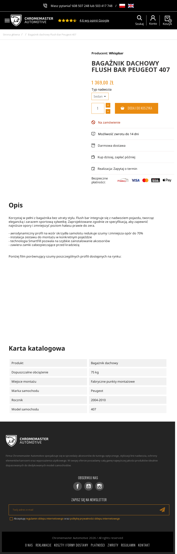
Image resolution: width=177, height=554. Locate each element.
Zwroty (113, 545)
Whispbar (116, 53)
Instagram (99, 486)
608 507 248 (80, 6)
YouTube (88, 486)
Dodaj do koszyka (134, 108)
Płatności (98, 545)
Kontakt (144, 545)
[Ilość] (97, 108)
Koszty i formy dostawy (71, 545)
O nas (29, 545)
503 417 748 (103, 6)
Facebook (77, 486)
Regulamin (128, 545)
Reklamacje (44, 545)
